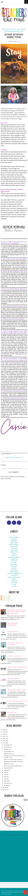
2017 (4, 789)
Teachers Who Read (8, 600)
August (6, 770)
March (6, 781)
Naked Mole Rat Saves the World (13, 761)
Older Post (18, 457)
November (7, 747)
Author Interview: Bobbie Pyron (13, 766)
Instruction (14, 555)
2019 (4, 743)
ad (14, 535)
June (5, 774)
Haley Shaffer (6, 598)
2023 (4, 734)
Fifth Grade (21, 29)
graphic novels (14, 552)
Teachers (14, 579)
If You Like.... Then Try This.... (14, 656)
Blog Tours (14, 539)
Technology (14, 581)
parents (14, 568)
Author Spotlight (9, 29)
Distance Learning (14, 544)
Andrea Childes (6, 596)
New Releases (14, 566)
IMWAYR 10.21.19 (9, 753)
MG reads (14, 562)
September (7, 768)
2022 (4, 736)
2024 (4, 732)
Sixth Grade (14, 575)
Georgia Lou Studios (13, 892)
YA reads (14, 586)
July (5, 772)
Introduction (14, 559)
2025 (4, 729)
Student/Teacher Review (14, 577)
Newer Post (10, 457)
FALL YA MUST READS (12, 712)
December (7, 745)
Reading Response (14, 571)
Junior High (14, 561)
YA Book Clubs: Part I (12, 631)
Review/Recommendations (14, 31)
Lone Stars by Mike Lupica (13, 678)
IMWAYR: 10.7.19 (8, 764)
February (7, 783)
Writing (14, 584)
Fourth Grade (14, 550)
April (5, 779)
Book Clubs (14, 541)
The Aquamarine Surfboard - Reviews (16, 690)
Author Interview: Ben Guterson (13, 759)
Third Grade (14, 582)
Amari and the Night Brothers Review (17, 667)
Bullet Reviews (14, 542)
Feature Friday (14, 546)
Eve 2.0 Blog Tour (9, 751)
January (6, 785)
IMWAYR (14, 553)
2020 (4, 740)
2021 (4, 738)
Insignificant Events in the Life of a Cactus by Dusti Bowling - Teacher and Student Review (16, 611)
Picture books (14, 570)
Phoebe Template (20, 891)
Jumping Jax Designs (6, 894)
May (5, 776)
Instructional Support (14, 557)
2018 (4, 787)
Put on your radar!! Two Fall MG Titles (17, 701)
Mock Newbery (14, 564)
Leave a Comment (6, 453)
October (6, 749)
